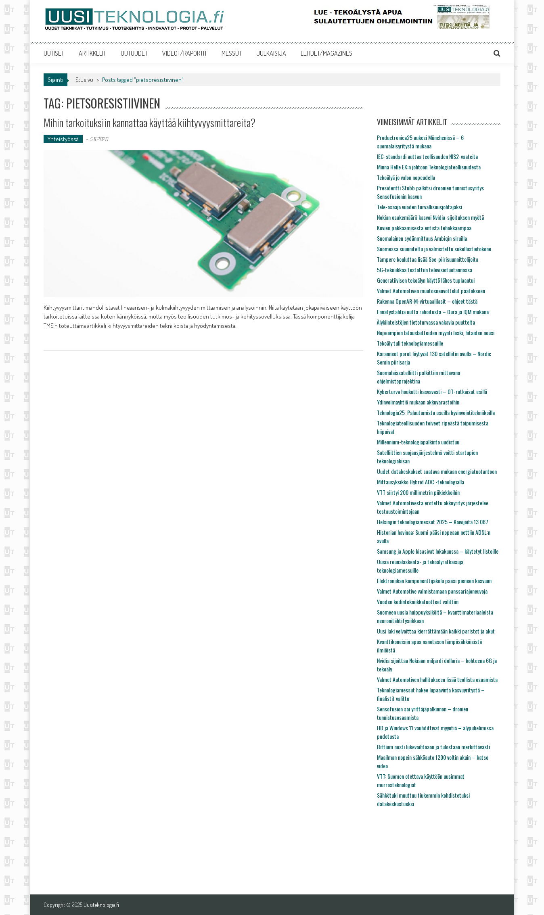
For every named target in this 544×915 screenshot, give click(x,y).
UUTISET (54, 53)
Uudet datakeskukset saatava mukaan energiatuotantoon (437, 471)
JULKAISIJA (271, 53)
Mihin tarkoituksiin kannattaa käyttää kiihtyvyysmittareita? (149, 122)
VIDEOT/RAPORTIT (184, 53)
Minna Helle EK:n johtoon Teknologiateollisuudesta (429, 167)
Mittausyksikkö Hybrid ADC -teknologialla (420, 481)
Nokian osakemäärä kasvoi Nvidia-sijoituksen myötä (430, 217)
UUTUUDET (134, 53)
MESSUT (232, 53)
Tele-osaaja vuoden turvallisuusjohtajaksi (419, 206)
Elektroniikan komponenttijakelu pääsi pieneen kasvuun (434, 580)
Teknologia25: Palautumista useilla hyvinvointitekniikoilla (436, 412)
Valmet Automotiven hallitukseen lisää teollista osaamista (437, 679)
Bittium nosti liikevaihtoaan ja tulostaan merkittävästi (433, 746)
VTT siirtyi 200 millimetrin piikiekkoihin (418, 492)
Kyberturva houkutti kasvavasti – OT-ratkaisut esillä (432, 391)
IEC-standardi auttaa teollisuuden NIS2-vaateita (427, 156)
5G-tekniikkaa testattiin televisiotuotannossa (424, 269)
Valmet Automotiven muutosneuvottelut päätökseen (431, 290)
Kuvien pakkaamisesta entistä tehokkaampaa (424, 227)
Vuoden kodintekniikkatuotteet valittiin (417, 601)
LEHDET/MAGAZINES (326, 53)
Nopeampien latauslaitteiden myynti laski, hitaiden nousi (435, 332)
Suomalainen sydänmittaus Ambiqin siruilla (422, 238)
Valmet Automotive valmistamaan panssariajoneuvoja (432, 591)
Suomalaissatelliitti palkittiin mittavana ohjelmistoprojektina (418, 376)
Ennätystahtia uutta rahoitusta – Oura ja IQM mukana (433, 311)
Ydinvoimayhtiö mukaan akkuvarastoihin (418, 402)
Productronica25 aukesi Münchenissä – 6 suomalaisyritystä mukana (420, 141)
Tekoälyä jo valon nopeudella (406, 177)
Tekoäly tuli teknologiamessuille (410, 343)
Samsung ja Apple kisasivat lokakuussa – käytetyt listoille (437, 551)
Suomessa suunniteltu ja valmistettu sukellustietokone (434, 248)
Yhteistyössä (63, 139)
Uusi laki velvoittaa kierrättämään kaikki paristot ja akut (436, 631)
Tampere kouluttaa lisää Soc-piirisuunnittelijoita (427, 259)
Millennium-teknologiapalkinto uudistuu (418, 442)
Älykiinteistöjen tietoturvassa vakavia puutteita (426, 322)
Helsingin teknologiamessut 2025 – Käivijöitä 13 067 (432, 521)
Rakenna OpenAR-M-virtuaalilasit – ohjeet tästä (427, 301)
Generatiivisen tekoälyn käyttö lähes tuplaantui (426, 280)
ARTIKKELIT (92, 53)
